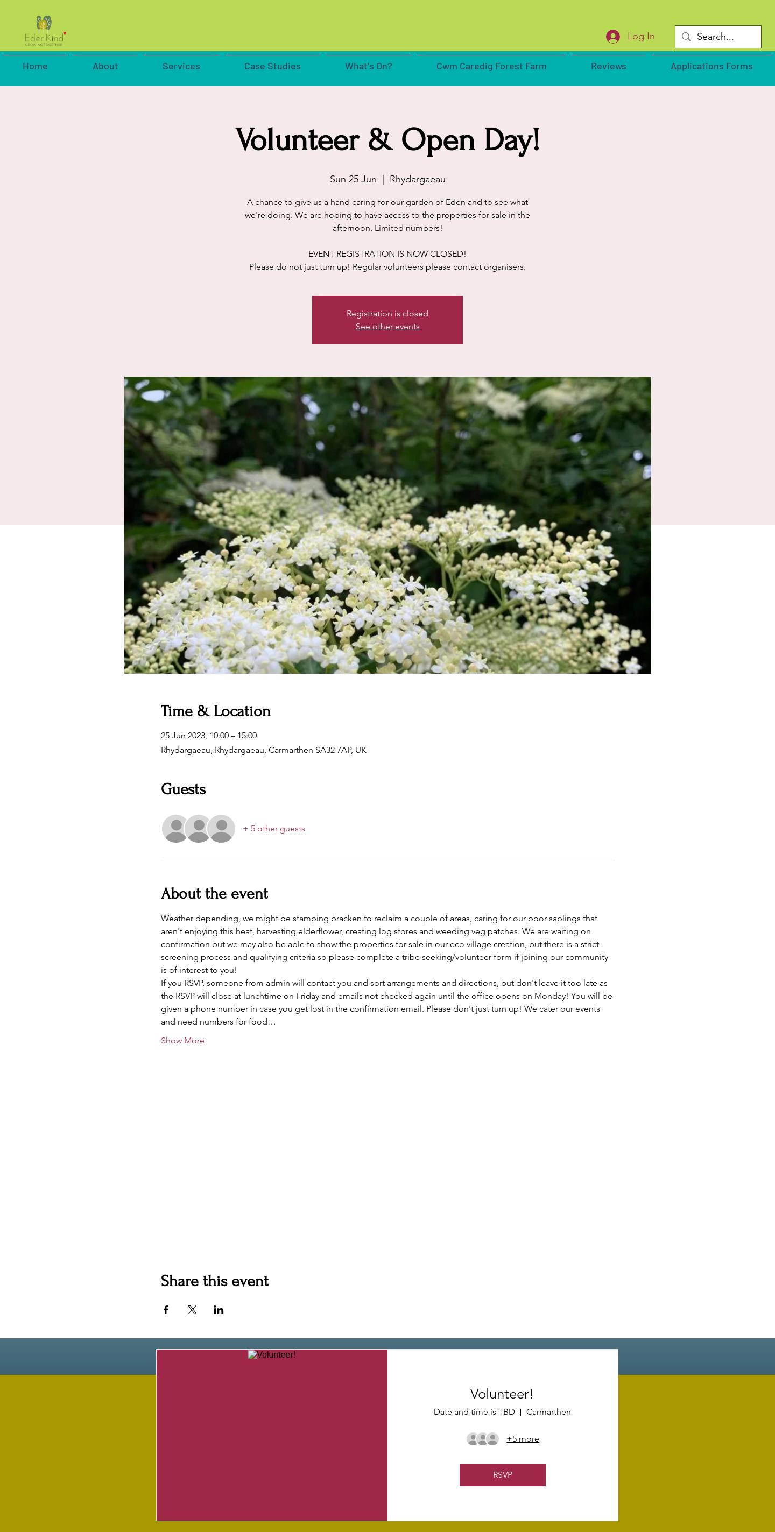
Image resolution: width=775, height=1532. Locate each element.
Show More (183, 1040)
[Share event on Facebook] (166, 1309)
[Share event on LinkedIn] (219, 1309)
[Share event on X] (192, 1309)
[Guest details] (522, 1439)
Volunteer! (502, 1394)
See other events (388, 326)
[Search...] (717, 37)
